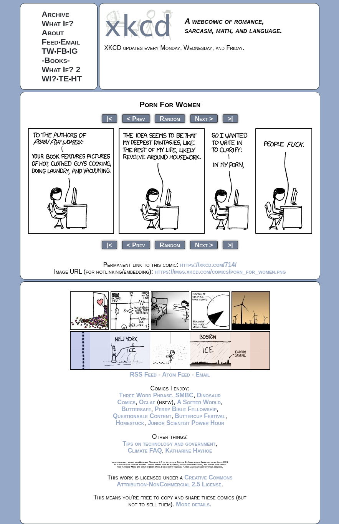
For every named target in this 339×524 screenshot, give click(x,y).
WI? (49, 78)
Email (70, 41)
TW (48, 50)
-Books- (56, 60)
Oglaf (147, 402)
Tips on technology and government (168, 443)
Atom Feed (176, 374)
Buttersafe (136, 409)
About (53, 32)
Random (170, 118)
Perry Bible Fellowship (186, 409)
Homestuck (130, 423)
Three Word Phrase (145, 395)
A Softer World (199, 402)
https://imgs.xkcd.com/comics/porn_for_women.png (220, 271)
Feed (50, 41)
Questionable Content (142, 416)
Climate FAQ (145, 450)
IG (73, 50)
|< (109, 118)
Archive (55, 14)
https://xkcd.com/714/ (208, 264)
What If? (58, 23)
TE (64, 78)
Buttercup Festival (200, 416)
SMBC (184, 395)
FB (61, 50)
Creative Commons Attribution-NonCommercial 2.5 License (175, 481)
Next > (204, 118)
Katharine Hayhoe (188, 450)
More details (193, 504)
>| (230, 118)
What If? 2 (61, 69)
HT (76, 78)
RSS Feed (143, 374)
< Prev (136, 118)
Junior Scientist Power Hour (186, 423)
